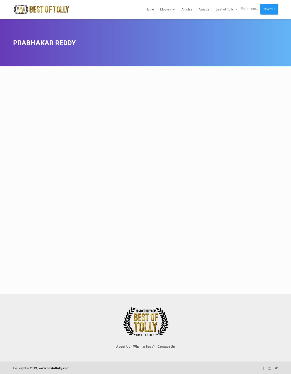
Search (269, 8)
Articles (186, 9)
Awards (203, 9)
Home (148, 9)
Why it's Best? (144, 346)
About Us (123, 346)
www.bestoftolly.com (54, 367)
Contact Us (166, 346)
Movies (166, 9)
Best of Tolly (225, 9)
